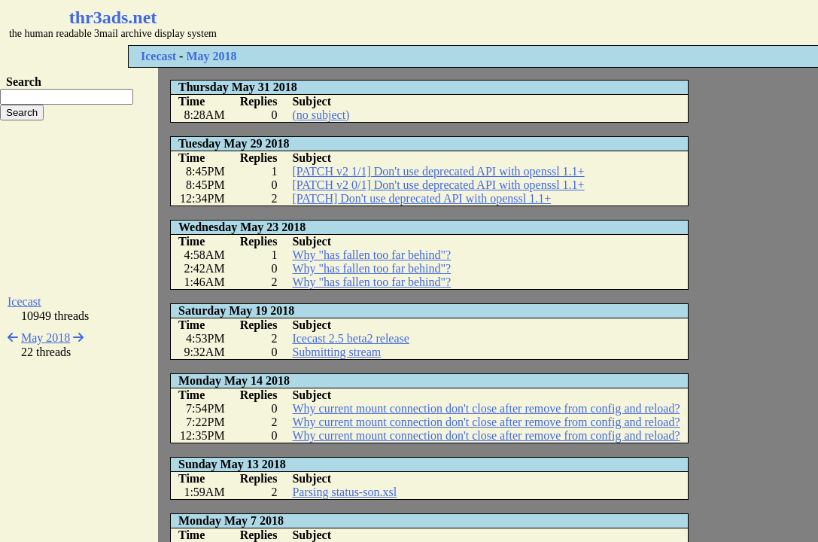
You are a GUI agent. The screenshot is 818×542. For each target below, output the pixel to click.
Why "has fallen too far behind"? (371, 254)
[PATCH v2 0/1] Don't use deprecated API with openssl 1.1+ (438, 184)
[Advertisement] (448, 22)
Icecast (158, 56)
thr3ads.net (113, 17)
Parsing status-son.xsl (344, 492)
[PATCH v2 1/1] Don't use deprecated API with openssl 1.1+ (438, 171)
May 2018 (211, 56)
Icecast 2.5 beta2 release (350, 338)
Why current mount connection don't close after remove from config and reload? (486, 408)
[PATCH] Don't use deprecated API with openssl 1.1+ (421, 198)
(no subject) (320, 114)
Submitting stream (336, 352)
